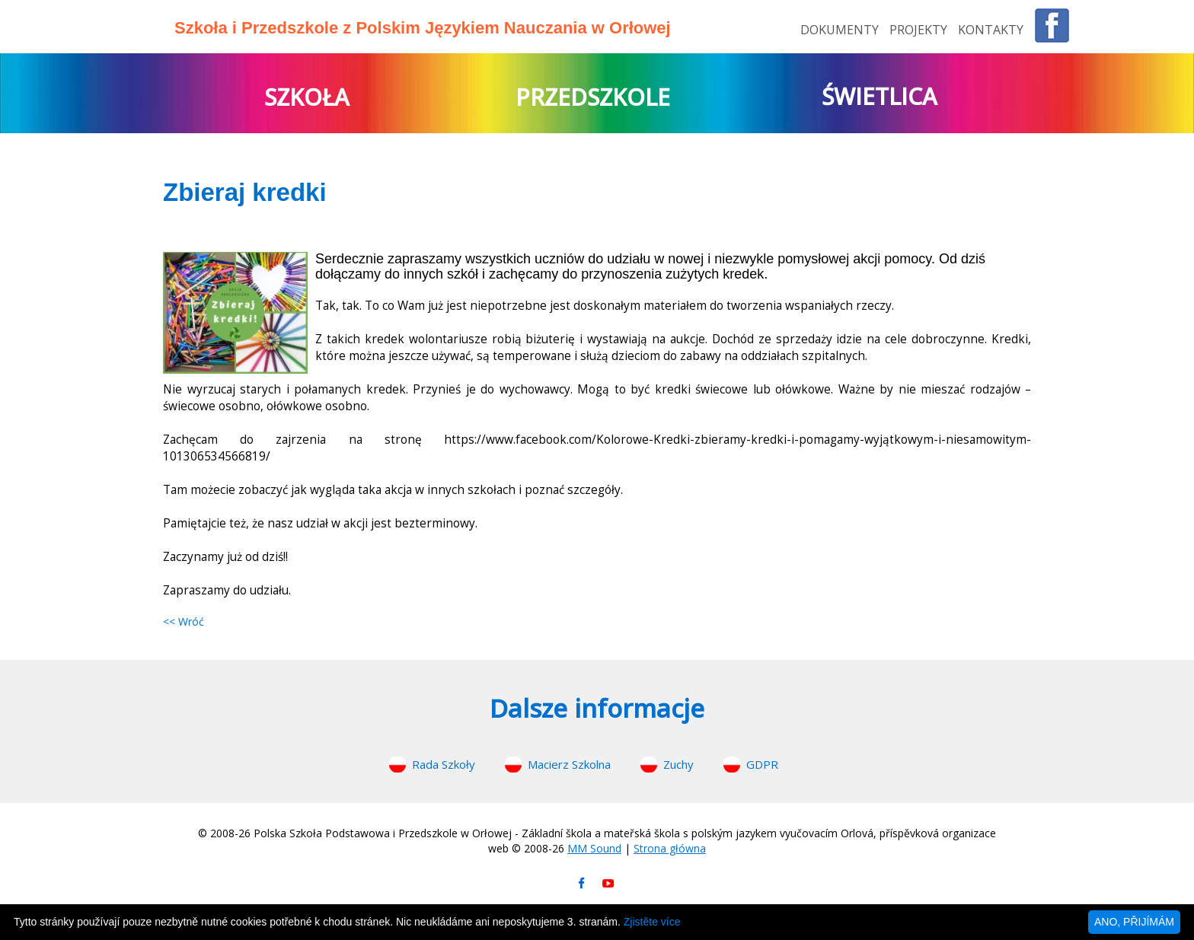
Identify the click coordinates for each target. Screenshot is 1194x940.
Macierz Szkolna (569, 764)
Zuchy (678, 764)
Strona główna (670, 848)
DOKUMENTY (841, 29)
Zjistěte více (652, 922)
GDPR (762, 764)
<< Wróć (183, 621)
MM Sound (594, 848)
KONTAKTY (990, 29)
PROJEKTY (919, 29)
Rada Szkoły (443, 764)
